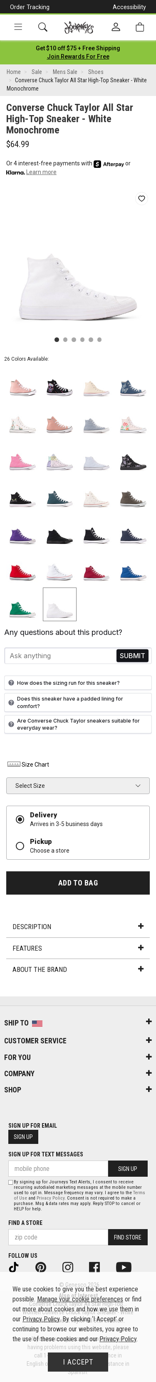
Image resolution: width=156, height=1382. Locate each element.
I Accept (78, 1362)
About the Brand (77, 969)
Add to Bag (78, 883)
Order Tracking (30, 7)
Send (132, 655)
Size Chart (27, 764)
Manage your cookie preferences (80, 1299)
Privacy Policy (50, 1198)
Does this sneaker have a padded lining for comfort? (64, 702)
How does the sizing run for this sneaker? (63, 683)
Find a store (25, 1223)
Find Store (127, 1237)
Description (77, 926)
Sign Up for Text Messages (45, 1154)
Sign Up (23, 1137)
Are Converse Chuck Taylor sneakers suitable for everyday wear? (73, 724)
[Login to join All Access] (78, 48)
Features (77, 948)
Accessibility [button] (129, 7)
